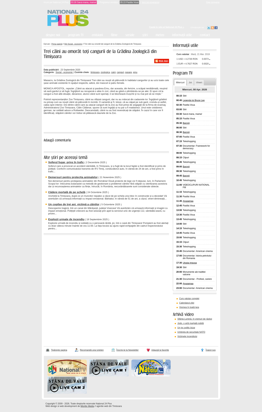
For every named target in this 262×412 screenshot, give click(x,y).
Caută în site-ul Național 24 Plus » (166, 27)
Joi (190, 82)
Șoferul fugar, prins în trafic (66, 162)
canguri (120, 72)
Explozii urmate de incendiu (66, 219)
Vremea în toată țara (189, 307)
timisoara (95, 72)
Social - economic (64, 72)
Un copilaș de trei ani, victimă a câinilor (73, 204)
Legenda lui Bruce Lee (194, 100)
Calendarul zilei (186, 303)
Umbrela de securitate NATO (191, 332)
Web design (51, 406)
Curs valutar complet (189, 298)
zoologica (105, 72)
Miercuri (180, 82)
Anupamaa (188, 201)
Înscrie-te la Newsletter (127, 350)
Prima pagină (56, 44)
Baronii (186, 123)
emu (135, 72)
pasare (128, 72)
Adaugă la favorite (160, 350)
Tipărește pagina (59, 350)
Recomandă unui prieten (92, 350)
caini (113, 72)
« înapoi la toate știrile (56, 122)
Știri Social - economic (73, 44)
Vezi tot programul (150, 2)
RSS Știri (163, 61)
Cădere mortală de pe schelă (66, 192)
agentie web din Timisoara (109, 406)
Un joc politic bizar (186, 327)
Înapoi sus (211, 350)
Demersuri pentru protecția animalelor (73, 177)
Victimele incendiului (187, 336)
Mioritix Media (87, 406)
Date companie (213, 2)
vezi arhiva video (183, 341)
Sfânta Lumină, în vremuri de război (194, 319)
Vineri (199, 82)
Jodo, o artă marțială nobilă (190, 323)
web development (68, 406)
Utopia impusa (190, 263)
